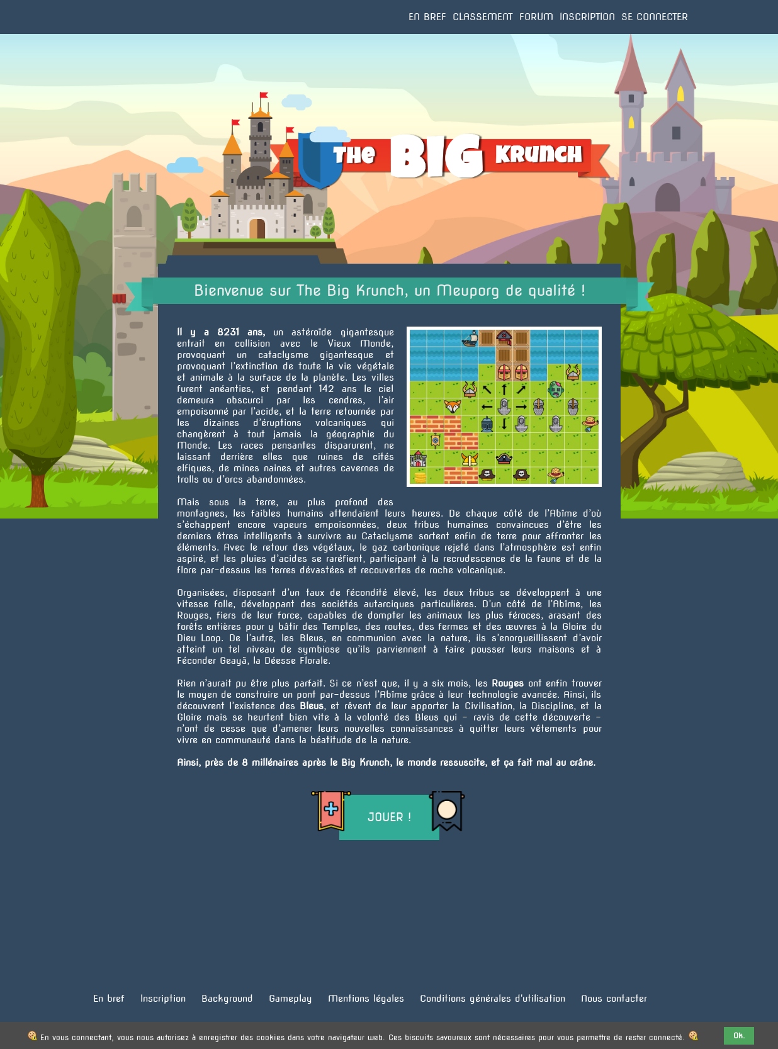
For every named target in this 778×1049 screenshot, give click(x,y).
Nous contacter (614, 998)
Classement (483, 17)
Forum (536, 17)
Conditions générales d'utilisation (492, 998)
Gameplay (290, 998)
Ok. (739, 1035)
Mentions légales (366, 998)
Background (227, 998)
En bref (427, 17)
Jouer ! (389, 817)
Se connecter (654, 17)
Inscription (587, 17)
